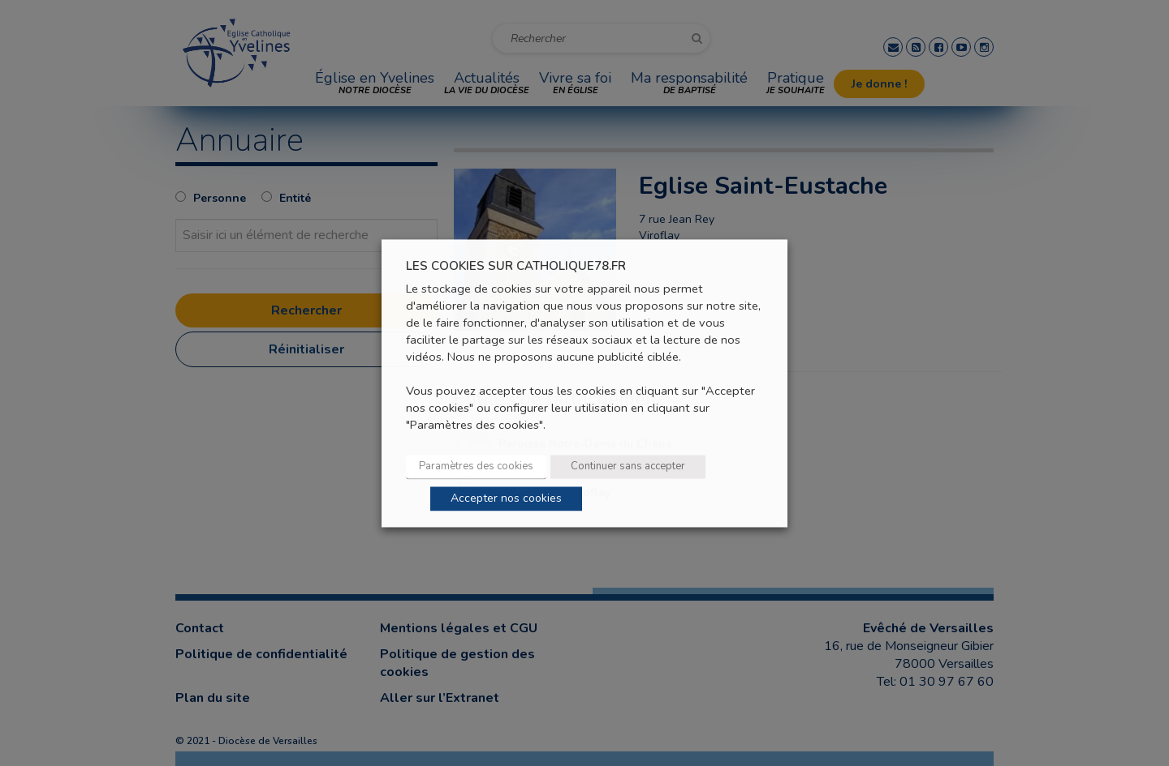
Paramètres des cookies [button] (476, 466)
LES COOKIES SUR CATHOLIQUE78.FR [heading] (516, 266)
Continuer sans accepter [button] (628, 466)
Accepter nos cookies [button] (506, 498)
